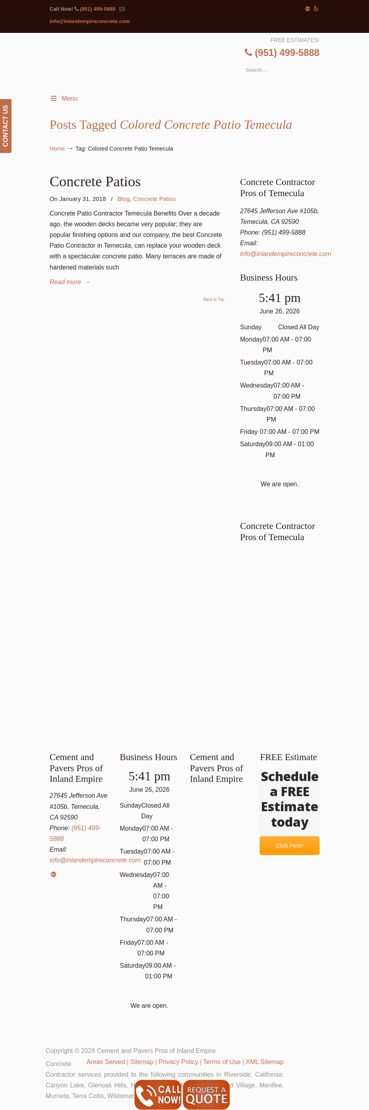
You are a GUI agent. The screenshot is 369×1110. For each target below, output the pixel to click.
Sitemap (142, 1061)
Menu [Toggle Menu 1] (63, 98)
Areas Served (105, 1061)
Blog (123, 198)
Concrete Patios (95, 181)
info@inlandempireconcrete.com (90, 21)
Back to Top (214, 300)
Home (57, 148)
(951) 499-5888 (97, 9)
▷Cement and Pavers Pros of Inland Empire (191, 62)
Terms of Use (221, 1061)
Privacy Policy (178, 1061)
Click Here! (289, 846)
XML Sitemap (265, 1061)
